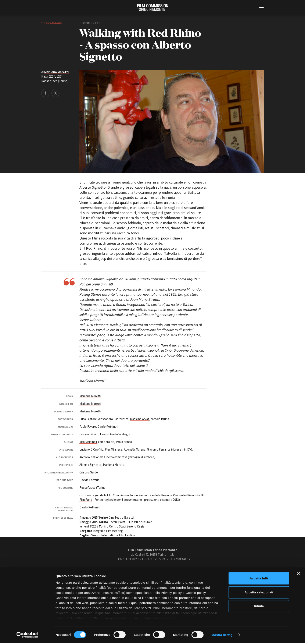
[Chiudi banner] (298, 573)
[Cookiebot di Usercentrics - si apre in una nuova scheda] (27, 635)
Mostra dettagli (222, 634)
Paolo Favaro (87, 426)
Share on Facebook (45, 92)
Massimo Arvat (139, 419)
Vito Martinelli (88, 442)
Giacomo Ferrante (159, 449)
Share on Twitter (55, 92)
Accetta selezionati (258, 592)
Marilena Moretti (56, 72)
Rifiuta (259, 606)
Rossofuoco (87, 488)
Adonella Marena (135, 449)
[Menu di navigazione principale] (261, 8)
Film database (53, 22)
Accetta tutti (259, 578)
